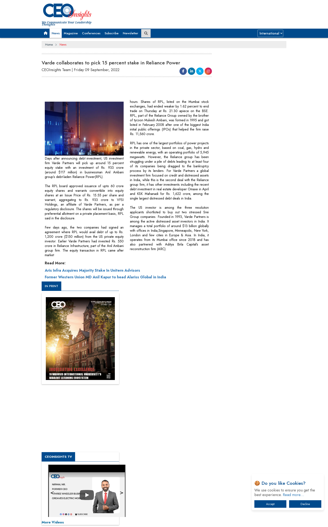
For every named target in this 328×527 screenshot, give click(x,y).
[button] (46, 33)
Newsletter (130, 33)
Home (49, 44)
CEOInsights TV (225, 226)
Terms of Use (116, 520)
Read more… (293, 495)
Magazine (71, 33)
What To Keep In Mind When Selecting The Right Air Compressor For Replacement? (248, 433)
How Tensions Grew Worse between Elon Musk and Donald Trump (247, 459)
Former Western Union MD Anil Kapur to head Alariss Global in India (105, 417)
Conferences (91, 33)
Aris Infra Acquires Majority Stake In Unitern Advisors (92, 410)
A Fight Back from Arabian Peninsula (240, 400)
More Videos (220, 291)
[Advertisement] (118, 89)
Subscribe (112, 33)
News (56, 33)
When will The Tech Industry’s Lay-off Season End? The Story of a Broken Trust (249, 411)
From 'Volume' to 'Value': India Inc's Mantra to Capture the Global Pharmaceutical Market (246, 389)
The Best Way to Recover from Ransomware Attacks (245, 446)
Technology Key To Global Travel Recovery (243, 422)
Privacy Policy (92, 520)
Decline (305, 504)
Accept (270, 504)
